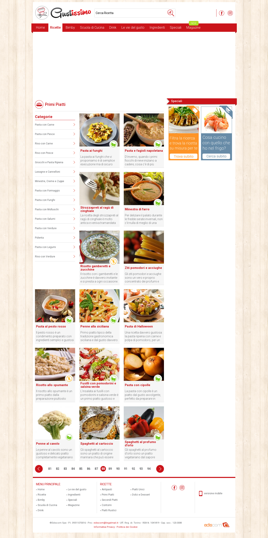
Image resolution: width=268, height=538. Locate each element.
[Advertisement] (134, 64)
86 (88, 468)
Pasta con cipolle (137, 385)
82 (57, 468)
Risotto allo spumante (52, 385)
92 (133, 468)
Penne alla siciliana (94, 326)
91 (125, 468)
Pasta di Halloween (139, 326)
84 (73, 468)
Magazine (193, 26)
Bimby (70, 28)
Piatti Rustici (109, 510)
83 (65, 468)
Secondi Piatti (110, 499)
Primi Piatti (108, 494)
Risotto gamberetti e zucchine (95, 267)
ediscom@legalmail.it (106, 522)
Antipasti (107, 489)
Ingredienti (157, 28)
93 (141, 468)
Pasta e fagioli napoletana (144, 151)
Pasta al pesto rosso (51, 326)
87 (96, 468)
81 (50, 468)
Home (40, 28)
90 (118, 468)
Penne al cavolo (47, 444)
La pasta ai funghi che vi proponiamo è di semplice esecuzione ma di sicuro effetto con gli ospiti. (97, 160)
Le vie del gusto (132, 28)
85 (80, 468)
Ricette (55, 28)
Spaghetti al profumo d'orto (140, 443)
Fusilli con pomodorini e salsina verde (98, 385)
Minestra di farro (137, 209)
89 (110, 468)
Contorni (107, 505)
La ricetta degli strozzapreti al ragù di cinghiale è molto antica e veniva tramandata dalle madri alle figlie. (99, 219)
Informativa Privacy (104, 527)
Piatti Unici (138, 489)
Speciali (175, 28)
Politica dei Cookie (127, 527)
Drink (112, 28)
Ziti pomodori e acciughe (143, 268)
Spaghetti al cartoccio (96, 444)
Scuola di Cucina (92, 28)
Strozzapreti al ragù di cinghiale (96, 209)
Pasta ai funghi (91, 151)
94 (149, 468)
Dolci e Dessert (141, 494)
